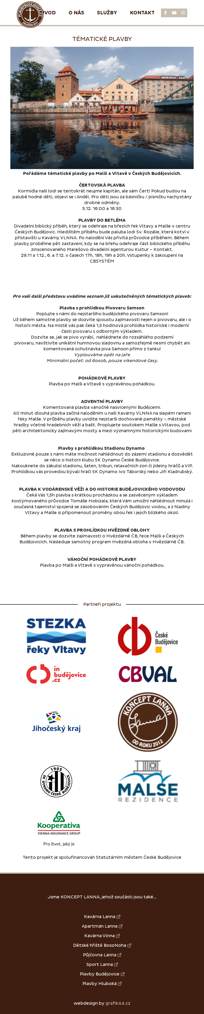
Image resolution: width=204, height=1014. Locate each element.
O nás (76, 13)
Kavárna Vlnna (102, 936)
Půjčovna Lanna (102, 955)
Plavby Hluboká (102, 984)
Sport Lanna (102, 964)
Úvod (48, 13)
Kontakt (142, 13)
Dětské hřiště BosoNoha (102, 945)
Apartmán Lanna (102, 926)
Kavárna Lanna (102, 917)
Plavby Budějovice (102, 974)
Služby (107, 13)
